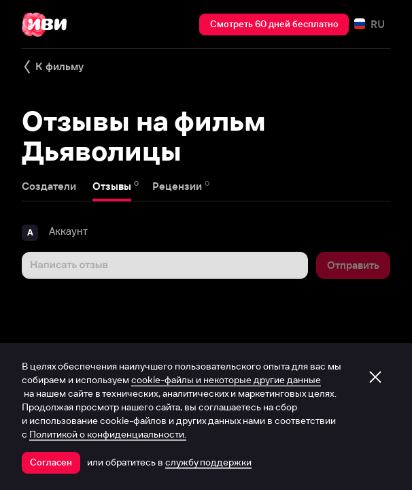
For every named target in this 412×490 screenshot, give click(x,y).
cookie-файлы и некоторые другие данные (226, 379)
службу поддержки (208, 462)
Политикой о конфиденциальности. (107, 434)
